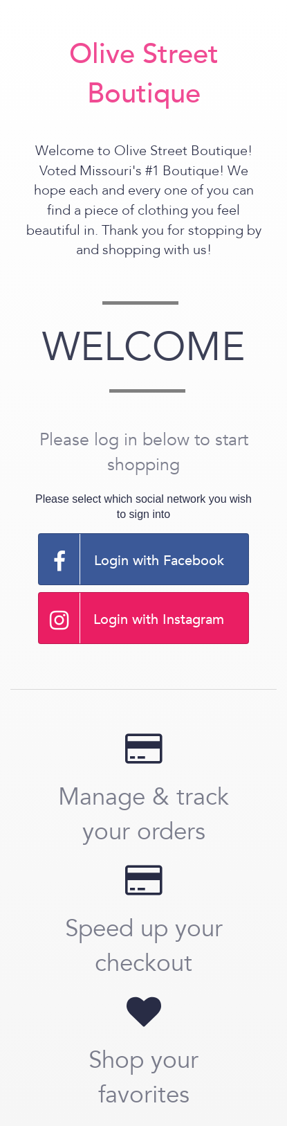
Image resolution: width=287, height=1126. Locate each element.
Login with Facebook (131, 559)
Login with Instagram (131, 618)
